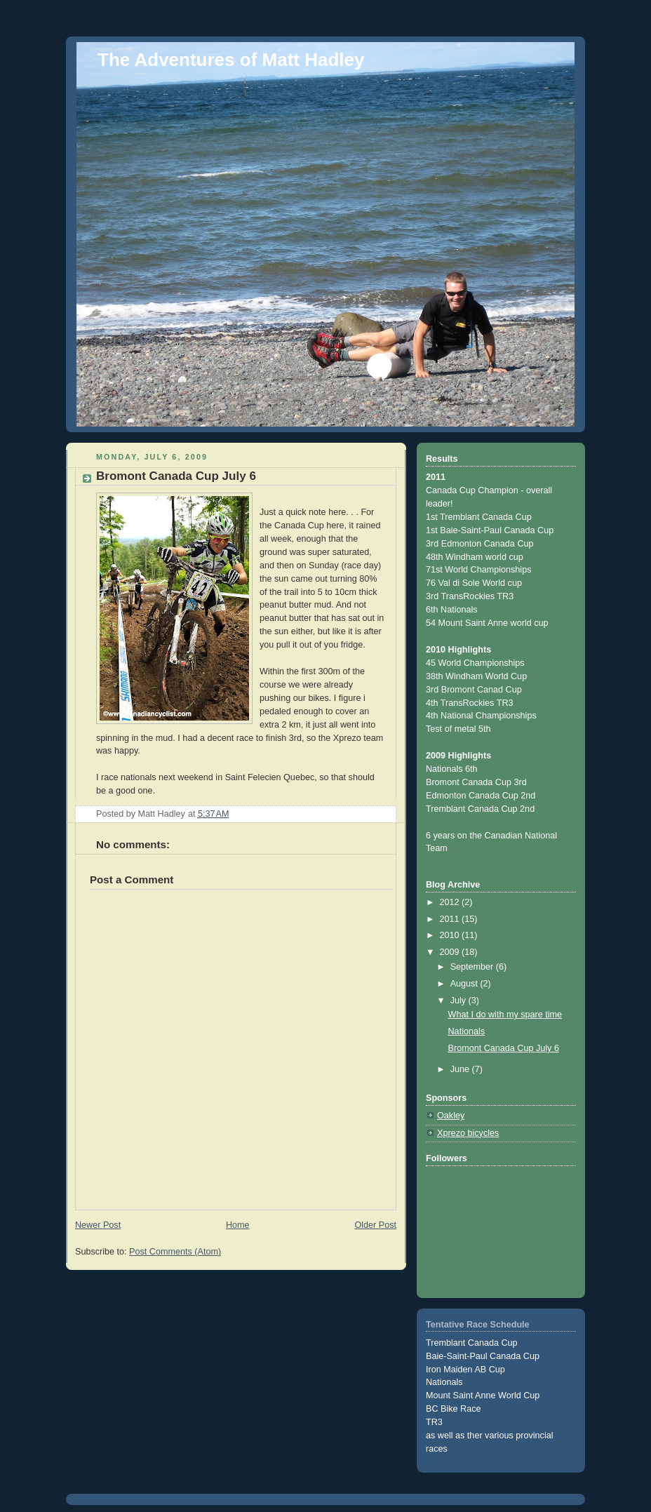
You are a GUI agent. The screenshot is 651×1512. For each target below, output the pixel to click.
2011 (451, 919)
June (461, 1069)
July (459, 1000)
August (465, 984)
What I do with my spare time (505, 1014)
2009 (451, 952)
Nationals (466, 1031)
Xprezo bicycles (468, 1133)
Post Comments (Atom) (175, 1252)
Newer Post (98, 1225)
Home (238, 1225)
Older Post (375, 1225)
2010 (451, 935)
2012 (451, 902)
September (473, 967)
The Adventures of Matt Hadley (231, 59)
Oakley (450, 1115)
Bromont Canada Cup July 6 (503, 1048)
